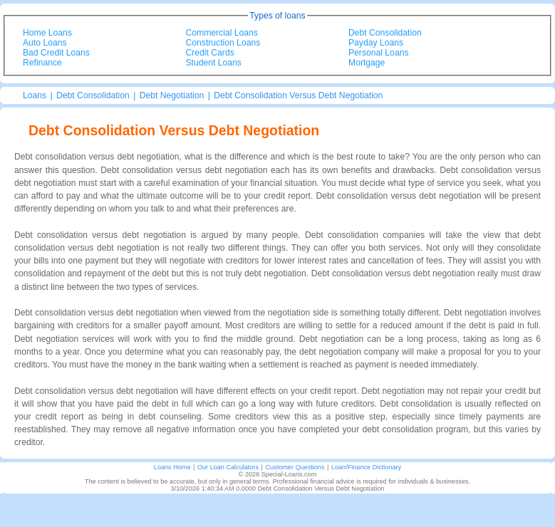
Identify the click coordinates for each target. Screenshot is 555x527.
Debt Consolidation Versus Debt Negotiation (298, 95)
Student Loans (214, 63)
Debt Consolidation (385, 33)
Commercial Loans (222, 33)
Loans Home (172, 467)
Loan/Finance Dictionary (366, 467)
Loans (34, 95)
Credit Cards (210, 53)
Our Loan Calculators (228, 467)
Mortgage (366, 63)
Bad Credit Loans (56, 53)
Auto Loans (45, 43)
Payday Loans (375, 43)
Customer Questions (294, 467)
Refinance (42, 63)
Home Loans (47, 33)
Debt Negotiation (172, 95)
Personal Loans (378, 53)
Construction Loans (223, 43)
